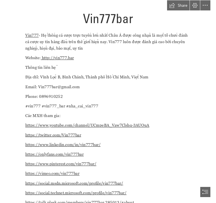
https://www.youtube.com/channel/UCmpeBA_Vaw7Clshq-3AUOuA (87, 125)
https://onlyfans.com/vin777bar (54, 154)
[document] (108, 101)
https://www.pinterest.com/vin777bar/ (60, 163)
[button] (178, 5)
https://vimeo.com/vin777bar (52, 173)
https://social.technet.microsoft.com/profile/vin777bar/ (76, 192)
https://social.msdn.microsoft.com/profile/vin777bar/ (74, 183)
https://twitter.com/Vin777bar (53, 135)
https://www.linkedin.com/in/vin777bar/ (63, 144)
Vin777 (32, 35)
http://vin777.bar (57, 57)
